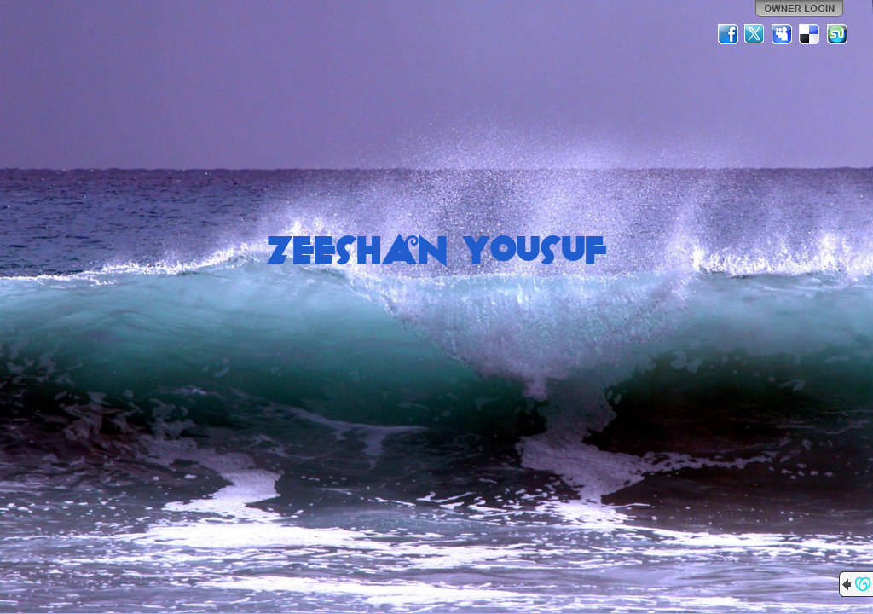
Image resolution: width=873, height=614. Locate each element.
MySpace (783, 34)
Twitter (755, 34)
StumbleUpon (837, 34)
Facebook (728, 34)
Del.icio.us (810, 34)
